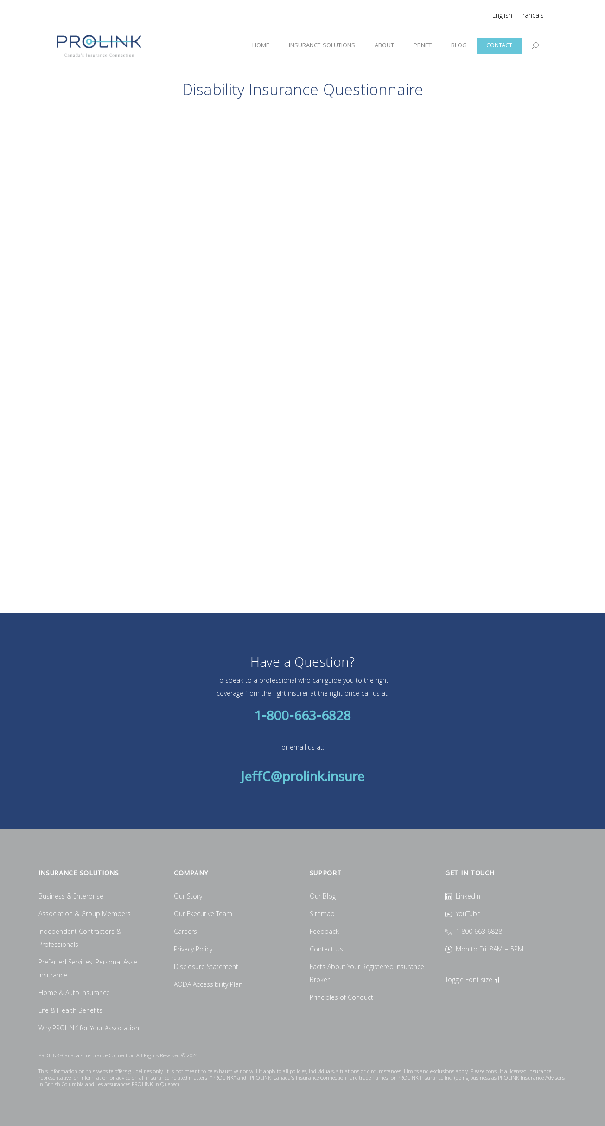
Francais (531, 16)
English (502, 16)
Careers (185, 932)
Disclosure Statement (206, 967)
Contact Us (326, 950)
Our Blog (323, 897)
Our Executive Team (203, 914)
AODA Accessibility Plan (208, 985)
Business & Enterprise (70, 897)
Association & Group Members (84, 914)
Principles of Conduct (341, 998)
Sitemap (322, 914)
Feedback (324, 932)
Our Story (188, 897)
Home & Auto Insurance (74, 993)
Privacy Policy (193, 950)
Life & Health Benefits (70, 1011)
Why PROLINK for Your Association (88, 1029)
